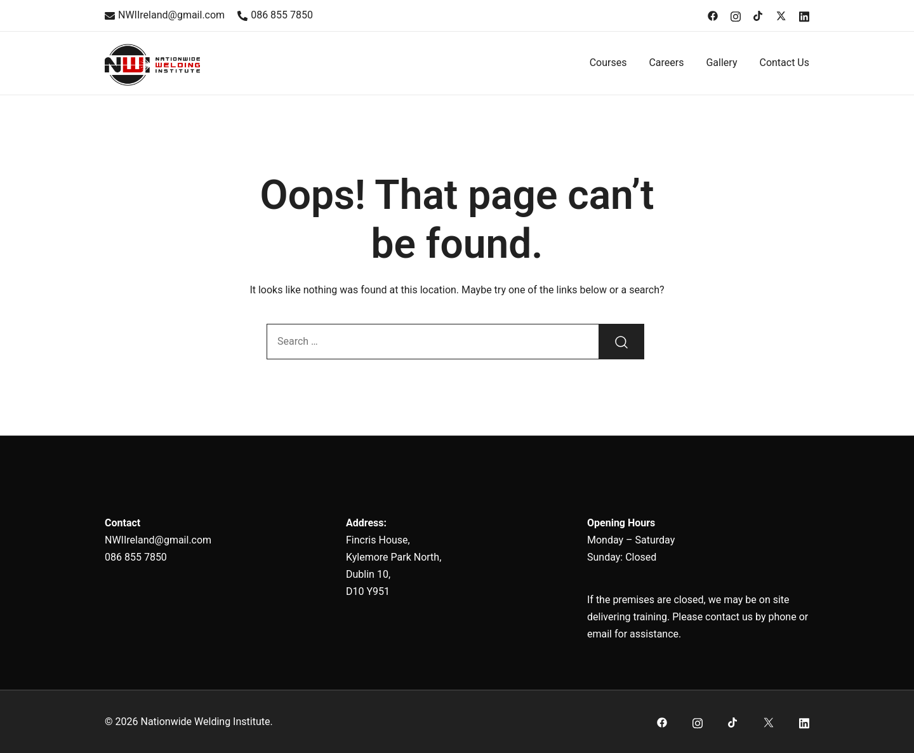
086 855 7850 (275, 15)
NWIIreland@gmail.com (165, 15)
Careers (666, 63)
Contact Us (784, 63)
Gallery (721, 63)
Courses (608, 63)
